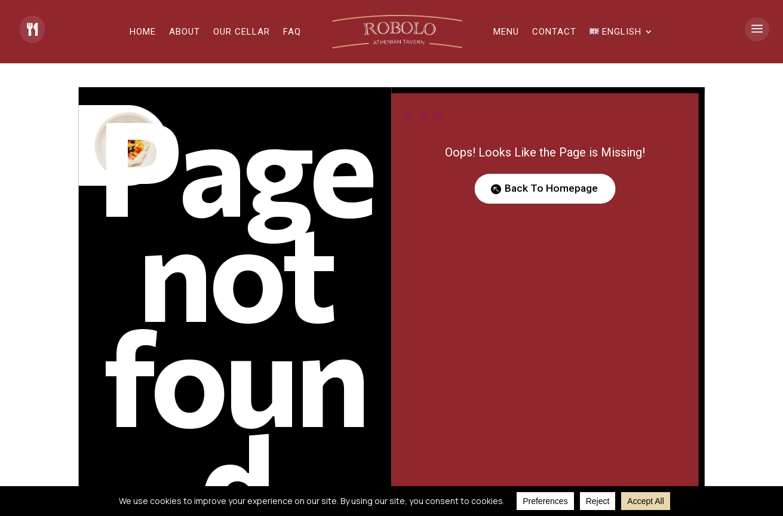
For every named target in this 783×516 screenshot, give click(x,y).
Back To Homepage (551, 188)
